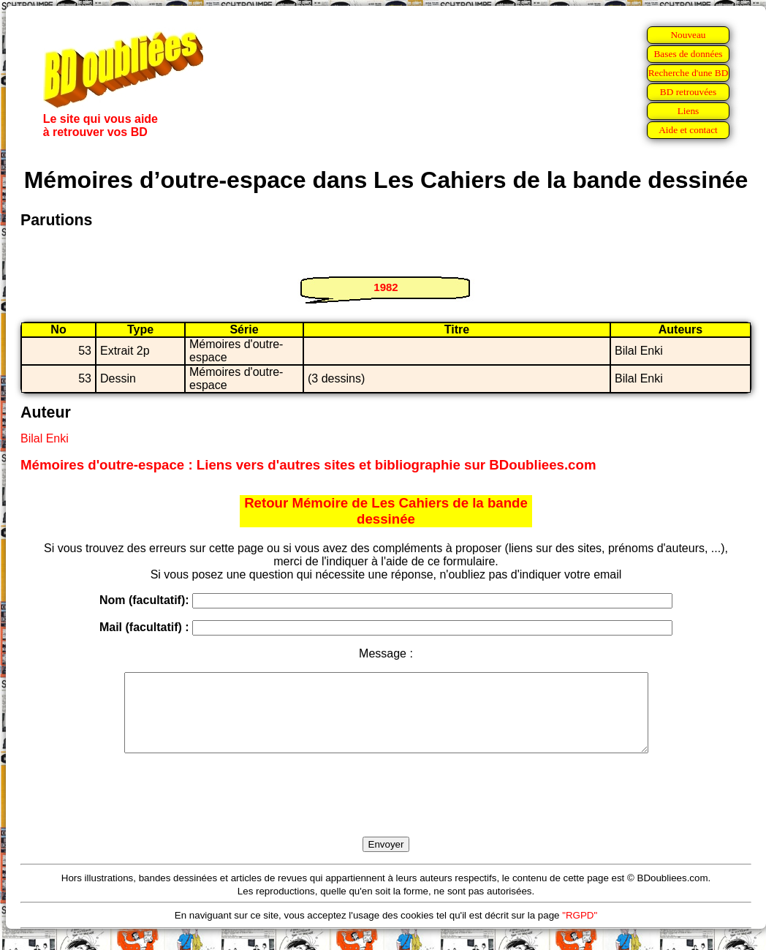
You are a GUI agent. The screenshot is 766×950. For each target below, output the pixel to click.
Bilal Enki (44, 438)
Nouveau (687, 34)
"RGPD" (579, 930)
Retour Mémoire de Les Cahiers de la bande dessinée (386, 511)
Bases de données (687, 53)
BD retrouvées (688, 91)
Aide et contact (688, 129)
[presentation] (386, 811)
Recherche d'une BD (688, 72)
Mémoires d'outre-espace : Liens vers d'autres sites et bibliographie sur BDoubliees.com (308, 464)
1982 (385, 287)
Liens (688, 110)
